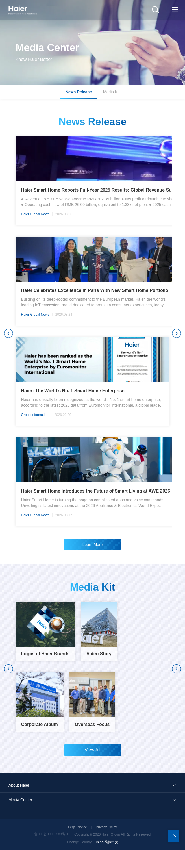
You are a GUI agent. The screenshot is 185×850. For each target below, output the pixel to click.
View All (93, 749)
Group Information (35, 415)
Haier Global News (35, 214)
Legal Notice (77, 827)
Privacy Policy (106, 827)
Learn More (92, 544)
